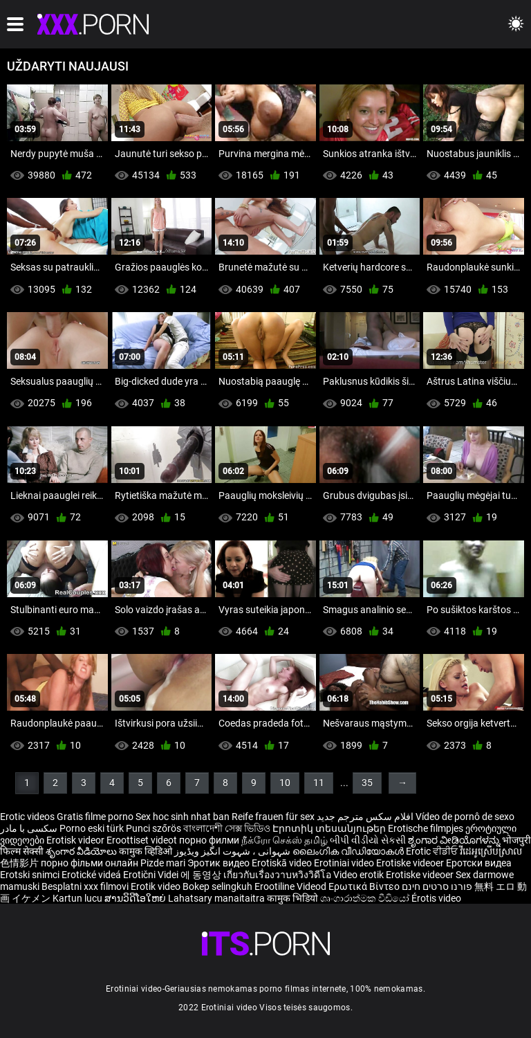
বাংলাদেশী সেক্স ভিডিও (226, 828)
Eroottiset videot (142, 840)
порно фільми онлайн (89, 862)
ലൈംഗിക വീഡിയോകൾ (349, 851)
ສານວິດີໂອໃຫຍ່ (136, 898)
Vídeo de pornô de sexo (465, 816)
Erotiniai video (345, 862)
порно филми (209, 840)
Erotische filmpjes (425, 828)
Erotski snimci (31, 874)
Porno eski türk (91, 828)
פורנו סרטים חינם (437, 886)
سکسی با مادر (28, 828)
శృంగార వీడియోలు (82, 851)
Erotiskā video (283, 862)
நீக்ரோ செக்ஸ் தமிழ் (284, 840)
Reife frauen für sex (273, 816)
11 (318, 782)
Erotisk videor (76, 840)
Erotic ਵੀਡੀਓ (433, 851)
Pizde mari (162, 862)
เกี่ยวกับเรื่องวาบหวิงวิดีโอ (278, 874)
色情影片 (20, 862)
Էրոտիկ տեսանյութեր (330, 828)
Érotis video (436, 898)
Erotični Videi (151, 874)
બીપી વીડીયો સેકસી (368, 840)
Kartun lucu (78, 898)
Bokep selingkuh (217, 886)
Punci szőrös (153, 828)
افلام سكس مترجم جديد (365, 816)
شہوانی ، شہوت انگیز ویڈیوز (233, 851)
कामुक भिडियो (293, 898)
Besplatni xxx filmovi (85, 886)
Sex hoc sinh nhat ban (183, 816)
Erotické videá (92, 874)
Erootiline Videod (291, 886)
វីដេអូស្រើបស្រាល (491, 851)
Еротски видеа (479, 862)
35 (367, 782)
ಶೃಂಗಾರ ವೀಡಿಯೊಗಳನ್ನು (455, 840)
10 (284, 782)
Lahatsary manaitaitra (217, 898)
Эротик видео (219, 862)
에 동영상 (201, 874)
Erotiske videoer (411, 862)
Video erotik (359, 874)
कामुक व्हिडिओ (146, 851)
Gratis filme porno (95, 816)
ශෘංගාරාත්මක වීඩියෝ (365, 898)
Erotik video (157, 886)
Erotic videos (28, 816)
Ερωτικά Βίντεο (365, 886)
